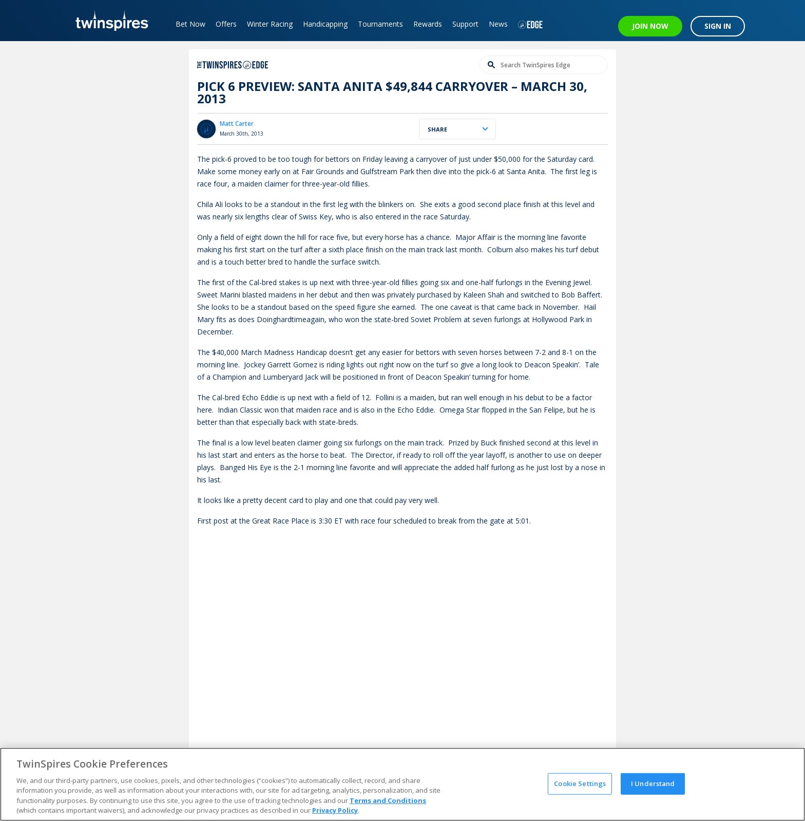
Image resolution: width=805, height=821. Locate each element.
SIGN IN (717, 26)
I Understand (653, 783)
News (498, 24)
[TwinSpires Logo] (108, 20)
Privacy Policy (335, 810)
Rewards (427, 24)
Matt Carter (237, 123)
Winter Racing (270, 24)
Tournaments (380, 24)
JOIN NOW (650, 26)
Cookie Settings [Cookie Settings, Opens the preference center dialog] (580, 783)
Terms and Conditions (388, 800)
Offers (226, 24)
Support (465, 24)
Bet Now (190, 24)
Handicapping (325, 24)
